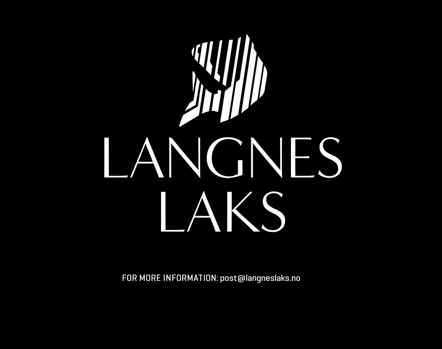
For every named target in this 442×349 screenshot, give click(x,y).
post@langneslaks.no (260, 278)
